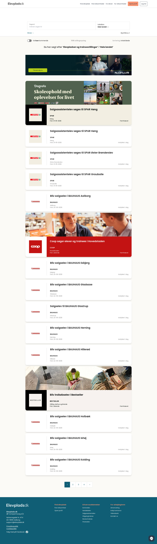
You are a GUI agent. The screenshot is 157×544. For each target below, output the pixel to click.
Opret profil (133, 4)
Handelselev (87, 511)
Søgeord (32, 24)
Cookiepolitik (11, 529)
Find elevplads (85, 4)
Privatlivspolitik (12, 526)
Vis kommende (40, 40)
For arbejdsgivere (118, 505)
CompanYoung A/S (16, 514)
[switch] (29, 40)
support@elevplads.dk (15, 522)
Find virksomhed (60, 508)
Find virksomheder (98, 4)
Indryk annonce (116, 511)
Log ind (143, 4)
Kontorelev (86, 508)
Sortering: (116, 40)
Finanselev (86, 522)
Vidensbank (115, 513)
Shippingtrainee (88, 516)
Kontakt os (114, 516)
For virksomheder (120, 4)
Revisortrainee (87, 519)
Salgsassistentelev (89, 513)
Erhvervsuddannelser (91, 505)
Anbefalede (125, 40)
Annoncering (115, 508)
